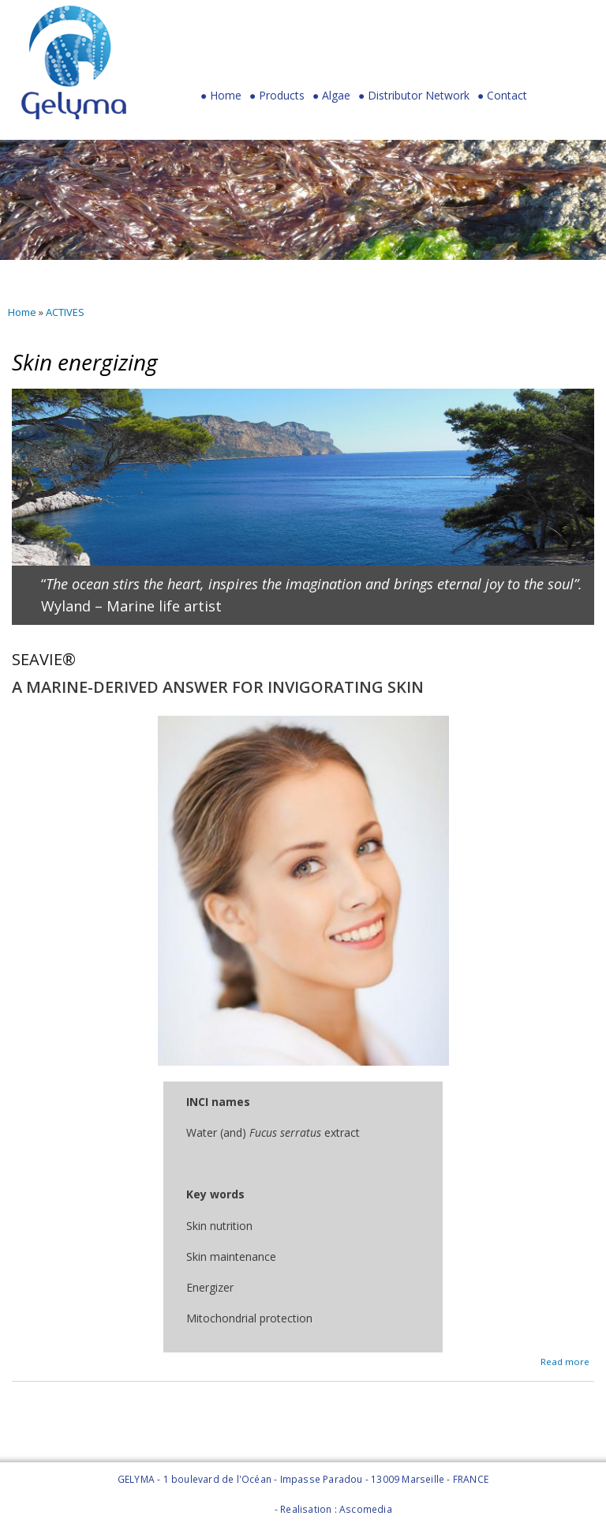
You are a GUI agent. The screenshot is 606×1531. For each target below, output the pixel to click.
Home (225, 95)
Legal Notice (242, 1509)
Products (277, 99)
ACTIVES (65, 312)
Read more (565, 1359)
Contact (507, 95)
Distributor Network (418, 95)
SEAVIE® (44, 659)
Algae (336, 95)
